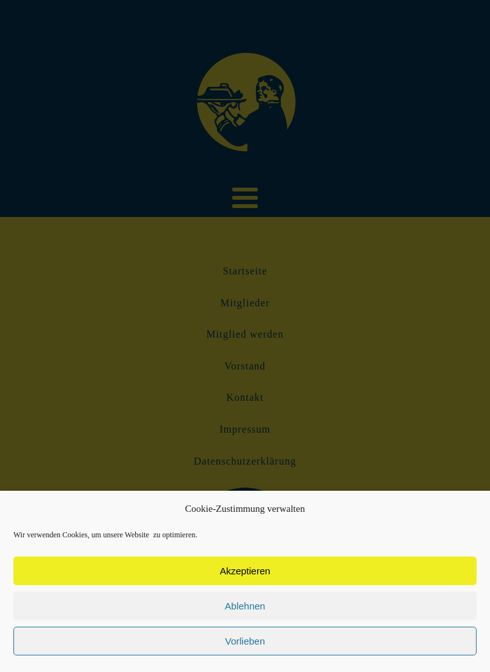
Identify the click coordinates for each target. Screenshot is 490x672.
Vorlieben (245, 641)
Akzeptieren (244, 570)
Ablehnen (245, 606)
